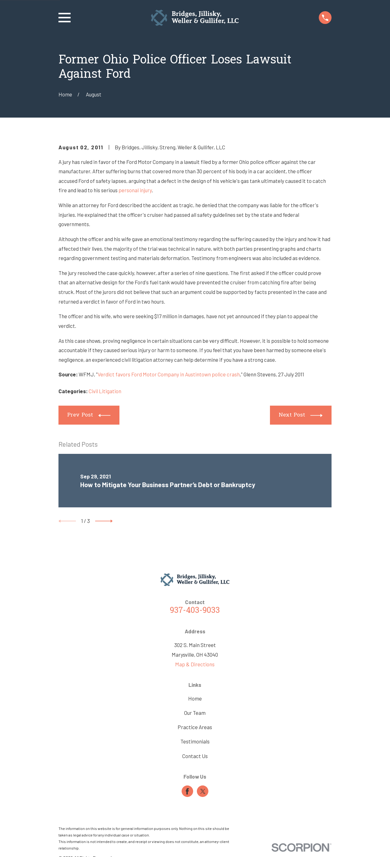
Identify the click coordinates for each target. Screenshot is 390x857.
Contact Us (195, 756)
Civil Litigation (105, 391)
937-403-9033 (195, 611)
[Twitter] (203, 791)
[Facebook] (187, 791)
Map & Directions (195, 664)
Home (195, 698)
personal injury (135, 190)
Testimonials (195, 741)
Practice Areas (195, 727)
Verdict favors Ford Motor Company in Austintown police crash (169, 374)
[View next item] (104, 521)
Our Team (195, 713)
